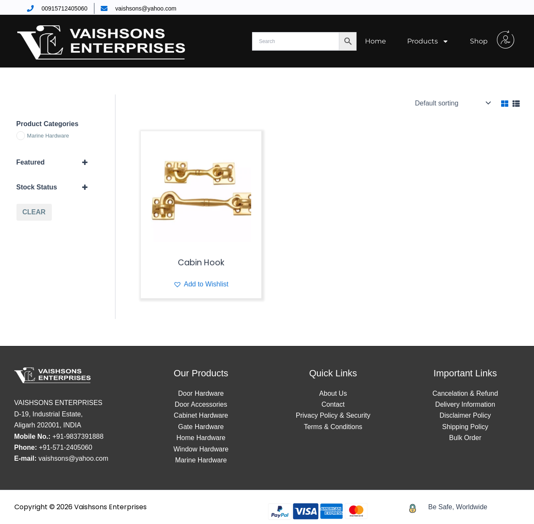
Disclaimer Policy (465, 415)
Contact (333, 404)
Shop (479, 41)
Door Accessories (201, 404)
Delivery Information (465, 404)
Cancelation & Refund (465, 393)
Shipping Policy (465, 426)
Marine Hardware (201, 460)
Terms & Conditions (333, 426)
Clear (34, 212)
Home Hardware (201, 437)
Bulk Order (465, 437)
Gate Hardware (201, 426)
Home (375, 41)
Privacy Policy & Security (333, 415)
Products (428, 41)
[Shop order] (452, 103)
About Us (333, 393)
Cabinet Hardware (201, 415)
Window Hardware (200, 449)
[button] (200, 296)
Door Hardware (201, 393)
